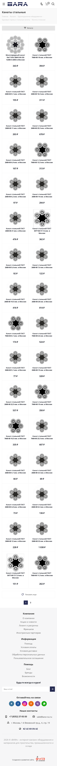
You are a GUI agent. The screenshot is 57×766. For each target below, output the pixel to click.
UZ (27, 728)
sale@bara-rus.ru (44, 717)
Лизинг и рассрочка (28, 625)
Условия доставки (28, 651)
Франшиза (29, 629)
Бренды (28, 672)
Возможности (28, 676)
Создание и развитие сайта (23, 760)
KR (30, 728)
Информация (28, 639)
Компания (28, 613)
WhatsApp (44, 703)
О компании (28, 618)
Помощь (28, 643)
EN (33, 728)
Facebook (18, 703)
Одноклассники (31, 703)
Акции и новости (28, 622)
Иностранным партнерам (28, 632)
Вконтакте (11, 703)
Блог (28, 669)
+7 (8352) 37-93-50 (18, 716)
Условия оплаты (28, 647)
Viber (37, 703)
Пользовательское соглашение (28, 658)
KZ (24, 728)
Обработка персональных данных (28, 654)
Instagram (24, 703)
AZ (36, 728)
